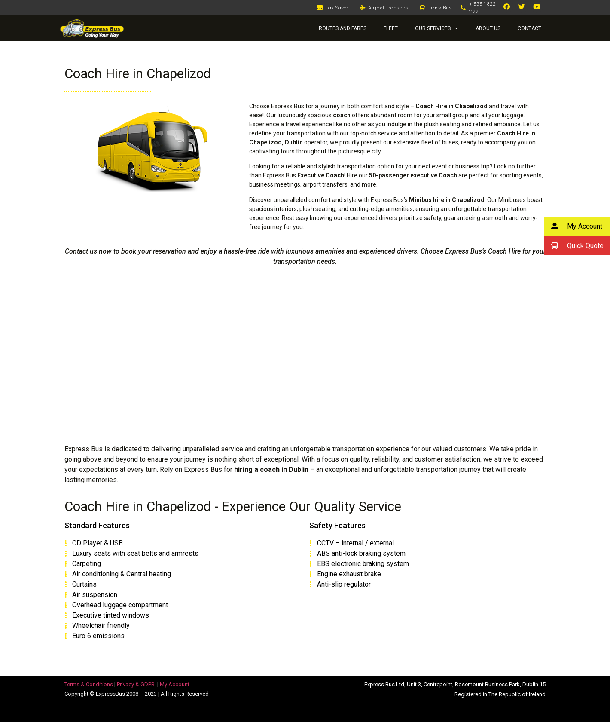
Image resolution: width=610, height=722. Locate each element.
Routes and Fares (342, 28)
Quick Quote (574, 245)
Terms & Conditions (88, 684)
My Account (174, 684)
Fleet (391, 28)
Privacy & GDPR (136, 684)
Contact (529, 28)
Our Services (436, 28)
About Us (488, 28)
